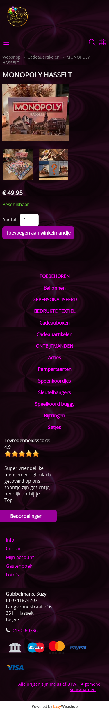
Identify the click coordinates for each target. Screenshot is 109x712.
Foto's (12, 575)
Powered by (55, 706)
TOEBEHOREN (55, 276)
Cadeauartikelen (54, 334)
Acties (54, 357)
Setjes (54, 427)
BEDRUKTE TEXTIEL (54, 311)
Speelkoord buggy (54, 404)
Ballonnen (55, 288)
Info (10, 540)
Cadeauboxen (55, 323)
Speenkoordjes (54, 381)
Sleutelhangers (54, 392)
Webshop (11, 57)
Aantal (9, 220)
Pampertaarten (55, 369)
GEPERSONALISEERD (54, 299)
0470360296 (25, 630)
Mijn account (20, 557)
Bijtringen (54, 415)
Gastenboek (19, 566)
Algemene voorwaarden (85, 686)
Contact (14, 548)
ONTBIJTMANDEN (54, 346)
